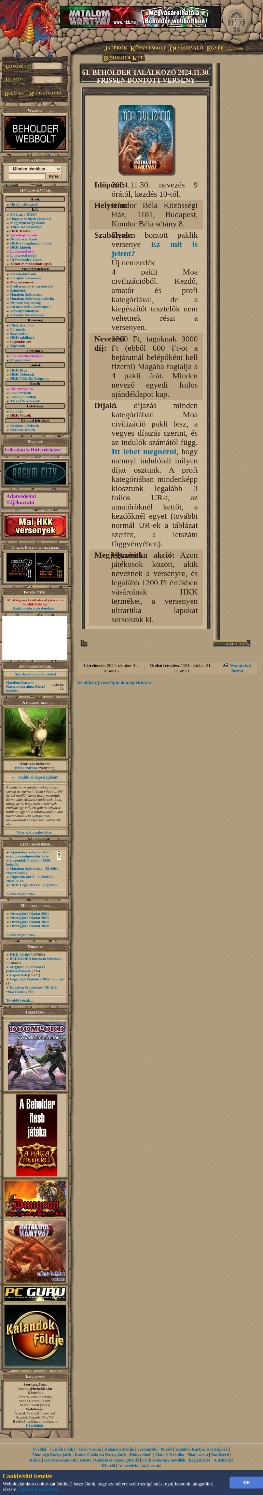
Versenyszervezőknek (27, 315)
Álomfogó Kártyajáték (51, 1454)
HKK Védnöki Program (29, 378)
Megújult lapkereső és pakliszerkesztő (25, 969)
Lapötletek (18, 975)
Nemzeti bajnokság (25, 303)
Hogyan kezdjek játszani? (31, 218)
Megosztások (20, 360)
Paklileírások (20, 393)
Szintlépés (18, 290)
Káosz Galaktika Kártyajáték (100, 1454)
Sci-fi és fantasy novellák (163, 1460)
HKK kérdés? (21, 954)
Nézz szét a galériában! (35, 832)
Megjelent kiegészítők (27, 223)
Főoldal (39, 1449)
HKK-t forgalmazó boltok (31, 243)
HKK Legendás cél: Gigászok (33, 885)
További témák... (19, 1000)
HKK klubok (20, 247)
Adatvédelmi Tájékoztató (21, 499)
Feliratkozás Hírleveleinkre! (33, 449)
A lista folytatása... (21, 894)
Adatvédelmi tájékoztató (140, 1465)
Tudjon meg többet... (40, 1489)
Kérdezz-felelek (22, 430)
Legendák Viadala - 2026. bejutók (37, 979)
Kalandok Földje (119, 1449)
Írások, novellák (23, 397)
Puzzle (166, 1449)
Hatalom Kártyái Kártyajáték (202, 1449)
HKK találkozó (22, 337)
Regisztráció (199, 1460)
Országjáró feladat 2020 (29, 926)
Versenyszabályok (24, 311)
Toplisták (17, 346)
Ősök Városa (26, 768)
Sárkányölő (147, 1449)
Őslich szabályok (23, 239)
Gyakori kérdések (24, 425)
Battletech (220, 1454)
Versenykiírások (23, 274)
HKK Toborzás (22, 374)
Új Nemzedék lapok (26, 259)
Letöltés (16, 411)
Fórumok (17, 329)
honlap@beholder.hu (35, 1388)
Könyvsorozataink (60, 1460)
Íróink (35, 1460)
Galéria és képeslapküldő (117, 1460)
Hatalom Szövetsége (26, 294)
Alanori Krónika (169, 1454)
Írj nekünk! (35, 1425)
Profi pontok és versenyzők (32, 286)
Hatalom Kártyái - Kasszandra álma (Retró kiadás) (25, 686)
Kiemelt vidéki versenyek (30, 307)
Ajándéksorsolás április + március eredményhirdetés (28, 854)
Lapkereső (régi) (23, 255)
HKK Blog (18, 370)
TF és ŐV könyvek (25, 401)
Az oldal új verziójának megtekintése (114, 682)
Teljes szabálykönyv (26, 227)
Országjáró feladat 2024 (29, 913)
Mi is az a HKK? (23, 214)
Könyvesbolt (141, 1454)
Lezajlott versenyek (26, 278)
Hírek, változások (24, 204)
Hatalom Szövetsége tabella (32, 298)
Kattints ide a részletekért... (35, 608)
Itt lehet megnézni (144, 451)
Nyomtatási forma (240, 668)
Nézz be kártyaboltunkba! (35, 674)
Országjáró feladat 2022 (29, 922)
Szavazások (19, 333)
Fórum (86, 1460)
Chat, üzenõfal (21, 325)
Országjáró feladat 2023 (29, 918)
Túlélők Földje (62, 1449)
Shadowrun (198, 1454)
